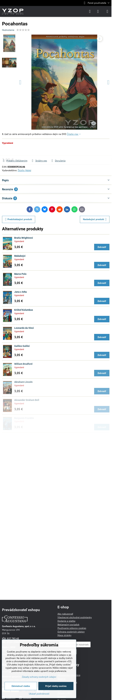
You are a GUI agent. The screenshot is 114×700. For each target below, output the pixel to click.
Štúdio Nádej (24, 170)
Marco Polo (20, 274)
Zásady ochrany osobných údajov (39, 676)
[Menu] (107, 11)
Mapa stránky (64, 635)
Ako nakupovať (65, 613)
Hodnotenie (8, 30)
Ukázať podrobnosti (39, 693)
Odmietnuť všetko (21, 686)
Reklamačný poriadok (68, 624)
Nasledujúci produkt (95, 219)
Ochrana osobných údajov (71, 631)
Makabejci (19, 256)
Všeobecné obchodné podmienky (75, 617)
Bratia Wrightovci (23, 237)
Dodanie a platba (66, 620)
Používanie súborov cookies (72, 628)
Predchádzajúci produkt (18, 219)
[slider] (23, 30)
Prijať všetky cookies (55, 686)
